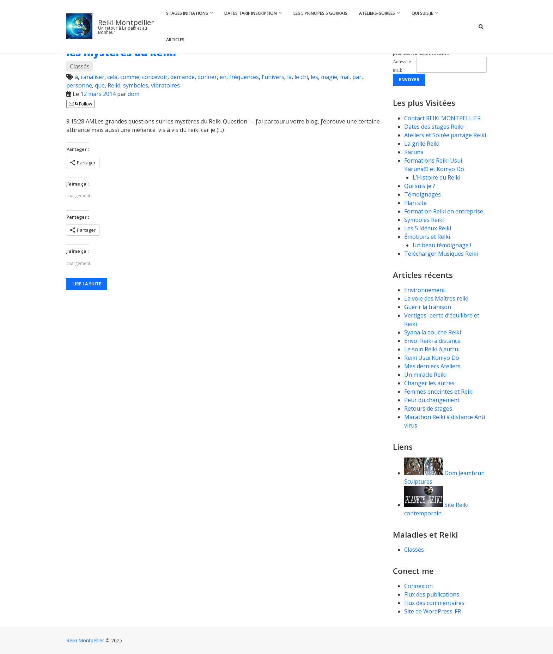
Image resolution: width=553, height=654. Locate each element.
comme (129, 77)
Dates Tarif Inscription (250, 13)
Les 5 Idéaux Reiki (427, 228)
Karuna (414, 152)
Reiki (114, 85)
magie (329, 77)
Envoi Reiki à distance (432, 341)
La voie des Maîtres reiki (436, 298)
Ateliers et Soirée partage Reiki (445, 135)
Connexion (418, 586)
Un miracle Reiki (425, 375)
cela (112, 77)
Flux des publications (431, 594)
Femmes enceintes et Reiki (439, 391)
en (223, 77)
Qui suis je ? (419, 186)
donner (207, 77)
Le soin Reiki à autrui (432, 349)
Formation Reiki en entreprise (443, 211)
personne (79, 85)
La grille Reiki (421, 143)
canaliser (92, 77)
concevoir (155, 77)
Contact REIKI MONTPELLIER (442, 118)
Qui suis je (422, 13)
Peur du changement (432, 400)
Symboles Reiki (424, 220)
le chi (301, 77)
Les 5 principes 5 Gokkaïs (320, 13)
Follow (80, 104)
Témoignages (422, 194)
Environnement (425, 290)
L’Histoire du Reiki (436, 177)
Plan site (415, 203)
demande (182, 77)
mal (345, 77)
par (356, 77)
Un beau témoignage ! (442, 245)
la (289, 77)
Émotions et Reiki (427, 237)
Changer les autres (429, 383)
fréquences (244, 77)
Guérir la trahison (427, 307)
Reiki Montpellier (126, 22)
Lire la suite (86, 284)
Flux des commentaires (434, 603)
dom (133, 94)
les (314, 77)
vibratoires (165, 85)
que (100, 85)
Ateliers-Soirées (377, 13)
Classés (80, 66)
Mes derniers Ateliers (432, 366)
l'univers (273, 77)
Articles (175, 40)
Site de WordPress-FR (432, 611)
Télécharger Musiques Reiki (441, 254)
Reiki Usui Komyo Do (431, 358)
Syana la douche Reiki (432, 332)
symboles (135, 85)
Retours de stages (428, 408)
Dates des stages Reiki (433, 127)
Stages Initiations (187, 13)
